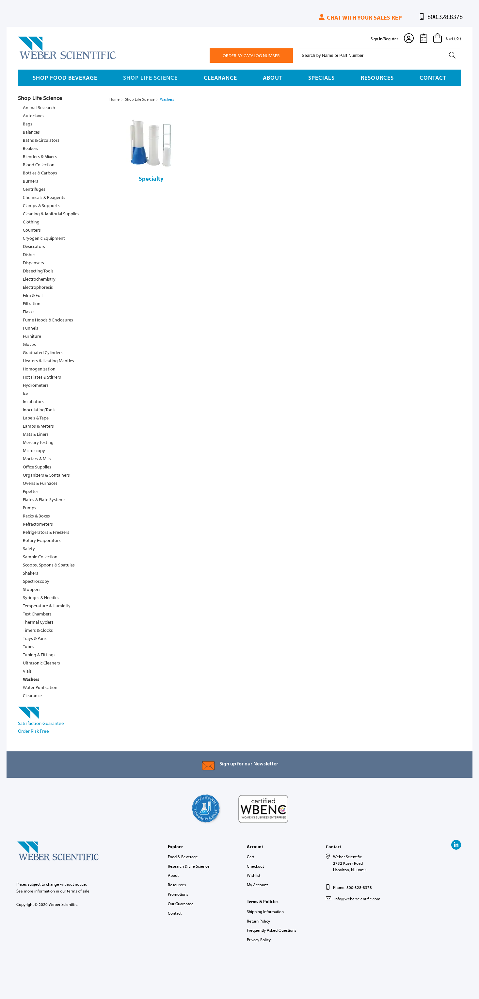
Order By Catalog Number (251, 55)
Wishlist (253, 875)
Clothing (31, 222)
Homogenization (39, 369)
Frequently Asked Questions (271, 930)
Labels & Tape (36, 418)
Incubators (33, 401)
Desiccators (34, 246)
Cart (250, 856)
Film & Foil (32, 295)
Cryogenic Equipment (44, 238)
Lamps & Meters (38, 426)
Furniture (32, 336)
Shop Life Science (150, 77)
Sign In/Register (384, 38)
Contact (433, 77)
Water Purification (40, 687)
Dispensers (33, 263)
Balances (31, 132)
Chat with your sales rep (360, 17)
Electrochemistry (39, 279)
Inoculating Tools (39, 410)
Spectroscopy (36, 581)
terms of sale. (78, 890)
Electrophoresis (38, 287)
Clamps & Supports (41, 205)
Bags (27, 124)
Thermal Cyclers (38, 622)
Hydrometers (36, 385)
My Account (257, 884)
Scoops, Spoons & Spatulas (49, 565)
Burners (30, 181)
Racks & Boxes (36, 516)
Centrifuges (34, 189)
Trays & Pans (35, 638)
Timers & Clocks (38, 630)
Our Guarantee (181, 903)
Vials (27, 671)
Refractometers (38, 524)
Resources (377, 77)
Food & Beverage (183, 856)
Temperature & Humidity (47, 606)
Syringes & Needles (41, 597)
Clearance (220, 77)
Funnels (30, 328)
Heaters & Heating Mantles (48, 361)
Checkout (255, 866)
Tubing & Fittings (39, 655)
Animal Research (39, 107)
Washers (31, 679)
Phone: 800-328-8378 (352, 887)
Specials (321, 77)
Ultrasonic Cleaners (41, 663)
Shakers (30, 573)
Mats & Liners (36, 434)
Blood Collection (39, 165)
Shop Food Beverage (65, 77)
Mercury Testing (38, 442)
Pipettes (31, 491)
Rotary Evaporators (42, 540)
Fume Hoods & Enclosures (48, 320)
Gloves (29, 344)
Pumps (29, 508)
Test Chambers (37, 614)
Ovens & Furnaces (40, 483)
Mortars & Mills (37, 459)
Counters (32, 230)
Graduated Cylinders (43, 352)
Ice (25, 393)
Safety (29, 548)
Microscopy (34, 450)
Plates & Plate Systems (44, 499)
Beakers (30, 148)
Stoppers (31, 589)
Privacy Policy (259, 939)
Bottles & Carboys (40, 173)
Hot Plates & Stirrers (42, 377)
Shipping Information (265, 911)
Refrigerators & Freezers (46, 532)
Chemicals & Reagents (44, 197)
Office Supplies (37, 467)
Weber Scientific (33, 58)
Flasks (29, 312)
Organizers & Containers (46, 475)
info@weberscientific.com (357, 898)
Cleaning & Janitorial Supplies (51, 214)
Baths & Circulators (41, 140)
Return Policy (258, 921)
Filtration (31, 303)
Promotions (178, 894)
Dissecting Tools (38, 271)
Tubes (28, 646)
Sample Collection (40, 557)
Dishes (29, 254)
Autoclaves (33, 116)
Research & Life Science (189, 866)
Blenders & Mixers (40, 156)
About (272, 77)
